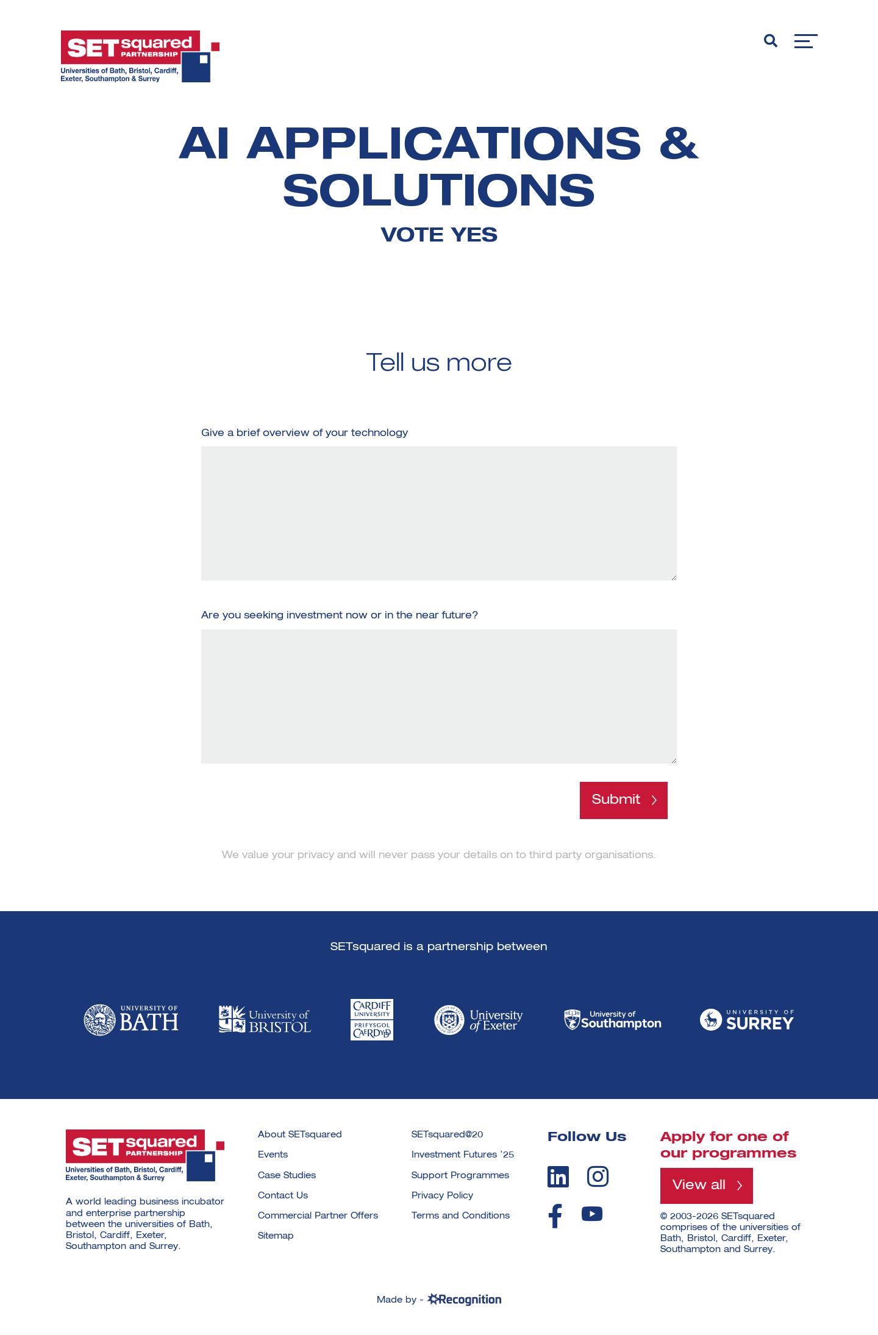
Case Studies (287, 1176)
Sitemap (276, 1236)
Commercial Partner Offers (318, 1216)
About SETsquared (300, 1135)
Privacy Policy (442, 1196)
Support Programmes (460, 1176)
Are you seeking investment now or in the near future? (340, 616)
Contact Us (283, 1196)
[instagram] (598, 1176)
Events (273, 1155)
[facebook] (555, 1216)
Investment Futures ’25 (463, 1155)
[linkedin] (558, 1176)
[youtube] (592, 1214)
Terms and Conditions (461, 1216)
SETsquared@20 (447, 1135)
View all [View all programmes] (699, 1185)
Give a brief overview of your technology (304, 433)
